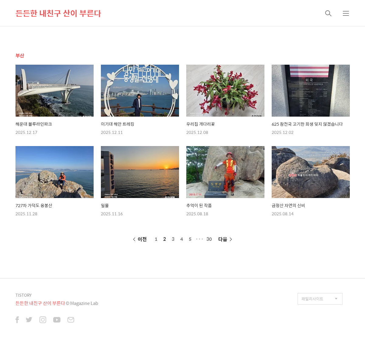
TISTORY (23, 295)
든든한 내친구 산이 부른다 (58, 13)
